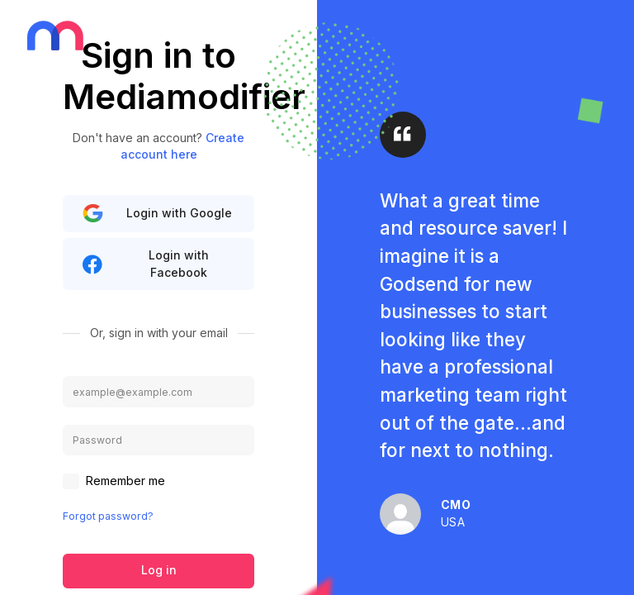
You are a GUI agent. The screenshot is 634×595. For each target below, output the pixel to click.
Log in (159, 570)
